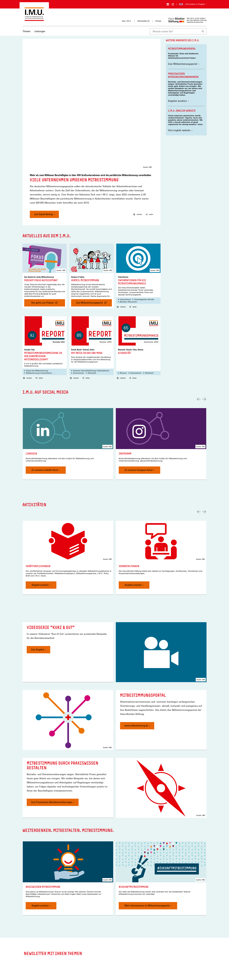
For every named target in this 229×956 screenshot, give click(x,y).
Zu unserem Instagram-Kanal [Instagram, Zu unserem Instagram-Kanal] (139, 402)
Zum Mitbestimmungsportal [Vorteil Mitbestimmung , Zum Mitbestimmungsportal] (94, 236)
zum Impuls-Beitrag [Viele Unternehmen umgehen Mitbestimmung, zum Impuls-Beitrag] (43, 146)
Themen (27, 31)
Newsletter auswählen (133, 893)
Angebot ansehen (177, 100)
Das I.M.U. (127, 21)
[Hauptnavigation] (33, 31)
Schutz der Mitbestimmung (37, 303)
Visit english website (179, 130)
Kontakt (71, 924)
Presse (158, 21)
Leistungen (39, 31)
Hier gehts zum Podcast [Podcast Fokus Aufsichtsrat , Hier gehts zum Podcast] (43, 236)
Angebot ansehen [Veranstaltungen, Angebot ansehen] (133, 517)
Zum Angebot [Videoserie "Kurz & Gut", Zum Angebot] (37, 581)
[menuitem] (26, 33)
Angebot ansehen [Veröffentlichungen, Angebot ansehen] (40, 517)
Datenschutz (73, 937)
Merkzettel (73, 928)
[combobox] (174, 31)
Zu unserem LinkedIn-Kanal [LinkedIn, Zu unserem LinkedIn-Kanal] (45, 402)
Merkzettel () (143, 21)
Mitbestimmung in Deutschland (38, 305)
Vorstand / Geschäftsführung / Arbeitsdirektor (91, 303)
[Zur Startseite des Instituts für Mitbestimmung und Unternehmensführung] (34, 19)
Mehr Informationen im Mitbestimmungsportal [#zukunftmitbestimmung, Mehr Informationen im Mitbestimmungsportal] (147, 837)
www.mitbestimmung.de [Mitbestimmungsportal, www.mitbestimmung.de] (136, 657)
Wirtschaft (91, 305)
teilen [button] (149, 146)
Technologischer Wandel (144, 232)
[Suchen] (203, 31)
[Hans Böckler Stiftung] (37, 934)
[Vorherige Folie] (198, 331)
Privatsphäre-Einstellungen (80, 942)
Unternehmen (125, 232)
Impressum (73, 933)
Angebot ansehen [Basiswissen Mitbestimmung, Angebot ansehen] (40, 837)
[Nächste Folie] (204, 331)
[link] (68, 376)
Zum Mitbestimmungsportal (183, 63)
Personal (123, 305)
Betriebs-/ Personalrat (128, 234)
